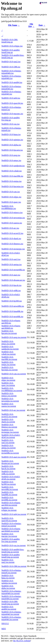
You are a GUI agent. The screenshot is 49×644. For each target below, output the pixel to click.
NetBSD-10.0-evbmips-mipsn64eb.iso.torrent (11, 592)
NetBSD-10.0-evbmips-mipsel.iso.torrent (11, 524)
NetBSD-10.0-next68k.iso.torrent (9, 498)
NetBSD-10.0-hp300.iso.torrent (8, 483)
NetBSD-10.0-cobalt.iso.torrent (8, 353)
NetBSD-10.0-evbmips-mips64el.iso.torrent (11, 618)
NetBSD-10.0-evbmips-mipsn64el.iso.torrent (11, 613)
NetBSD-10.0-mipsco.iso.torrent (9, 394)
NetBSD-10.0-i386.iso (10, 67)
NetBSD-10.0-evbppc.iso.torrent (9, 509)
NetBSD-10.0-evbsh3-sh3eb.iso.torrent (10, 478)
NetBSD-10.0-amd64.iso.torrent (8, 608)
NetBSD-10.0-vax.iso (10, 124)
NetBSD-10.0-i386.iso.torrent (13, 566)
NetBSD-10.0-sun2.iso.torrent (8, 561)
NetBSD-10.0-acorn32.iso (12, 233)
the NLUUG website (21, 641)
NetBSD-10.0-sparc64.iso (12, 103)
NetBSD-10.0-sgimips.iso (12, 140)
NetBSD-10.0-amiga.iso (11, 264)
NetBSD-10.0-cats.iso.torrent (13, 374)
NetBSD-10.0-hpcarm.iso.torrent (9, 332)
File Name (12, 25)
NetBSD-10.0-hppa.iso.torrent (8, 576)
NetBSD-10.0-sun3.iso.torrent (8, 441)
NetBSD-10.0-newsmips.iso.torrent (10, 400)
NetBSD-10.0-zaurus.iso (11, 223)
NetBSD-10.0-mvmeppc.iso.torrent (10, 431)
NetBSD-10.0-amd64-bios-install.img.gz (12, 56)
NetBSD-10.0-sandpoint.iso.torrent (10, 347)
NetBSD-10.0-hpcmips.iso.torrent (9, 368)
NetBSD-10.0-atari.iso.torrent (13, 457)
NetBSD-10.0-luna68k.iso (12, 311)
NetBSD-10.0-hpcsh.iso (11, 285)
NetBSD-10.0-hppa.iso (11, 134)
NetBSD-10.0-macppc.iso (12, 114)
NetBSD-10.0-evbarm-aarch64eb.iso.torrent (11, 530)
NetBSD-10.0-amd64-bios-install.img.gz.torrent (12, 550)
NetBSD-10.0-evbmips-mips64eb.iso (11, 77)
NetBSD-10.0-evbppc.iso (12, 46)
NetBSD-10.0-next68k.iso (12, 316)
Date (41, 25)
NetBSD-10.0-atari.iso (10, 275)
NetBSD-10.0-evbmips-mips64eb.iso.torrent (11, 597)
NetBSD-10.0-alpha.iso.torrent (8, 587)
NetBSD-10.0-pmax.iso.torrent (8, 342)
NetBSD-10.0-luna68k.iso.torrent (9, 493)
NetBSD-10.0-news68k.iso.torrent (9, 488)
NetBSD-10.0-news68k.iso (12, 306)
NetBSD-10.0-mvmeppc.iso (13, 249)
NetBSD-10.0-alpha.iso (11, 145)
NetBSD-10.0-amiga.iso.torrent (8, 446)
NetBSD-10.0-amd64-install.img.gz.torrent (10, 556)
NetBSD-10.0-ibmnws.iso (12, 244)
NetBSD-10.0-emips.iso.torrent (8, 363)
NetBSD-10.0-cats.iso (10, 192)
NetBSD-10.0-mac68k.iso (12, 176)
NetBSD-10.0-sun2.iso (11, 61)
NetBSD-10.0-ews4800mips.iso (8, 207)
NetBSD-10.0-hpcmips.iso (12, 186)
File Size (30, 25)
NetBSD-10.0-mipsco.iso (12, 212)
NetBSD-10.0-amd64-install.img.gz (10, 51)
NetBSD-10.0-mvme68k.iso (13, 270)
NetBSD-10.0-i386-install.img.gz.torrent (10, 602)
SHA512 (5, 623)
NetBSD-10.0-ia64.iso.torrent (13, 514)
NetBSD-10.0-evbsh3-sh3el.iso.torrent (10, 436)
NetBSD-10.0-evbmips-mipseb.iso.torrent (11, 571)
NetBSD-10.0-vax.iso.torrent (13, 545)
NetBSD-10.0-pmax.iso (11, 160)
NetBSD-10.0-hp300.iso (11, 301)
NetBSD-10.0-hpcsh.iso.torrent (8, 467)
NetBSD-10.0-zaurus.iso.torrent (8, 405)
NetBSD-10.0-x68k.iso (11, 290)
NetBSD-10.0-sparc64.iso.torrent (9, 519)
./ (1, 30)
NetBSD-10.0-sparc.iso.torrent (8, 384)
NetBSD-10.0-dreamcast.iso (13, 280)
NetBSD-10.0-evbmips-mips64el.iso (11, 93)
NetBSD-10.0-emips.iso (11, 181)
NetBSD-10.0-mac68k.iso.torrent (9, 358)
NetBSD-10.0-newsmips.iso (13, 218)
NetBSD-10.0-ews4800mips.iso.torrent (11, 389)
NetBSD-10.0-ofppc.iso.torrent (8, 379)
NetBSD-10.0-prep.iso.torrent (13, 337)
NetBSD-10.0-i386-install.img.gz (9, 41)
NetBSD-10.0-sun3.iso (11, 259)
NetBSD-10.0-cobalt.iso (11, 171)
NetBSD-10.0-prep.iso (10, 155)
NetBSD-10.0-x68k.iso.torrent (8, 472)
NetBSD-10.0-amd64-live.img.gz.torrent (10, 540)
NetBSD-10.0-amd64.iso (11, 82)
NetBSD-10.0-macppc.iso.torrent (9, 535)
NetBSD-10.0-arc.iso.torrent (13, 410)
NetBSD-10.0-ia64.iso (10, 98)
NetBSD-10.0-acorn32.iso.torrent (9, 415)
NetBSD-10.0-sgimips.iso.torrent (9, 582)
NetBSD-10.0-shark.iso (11, 238)
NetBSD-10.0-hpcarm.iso (12, 150)
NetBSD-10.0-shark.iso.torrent (8, 420)
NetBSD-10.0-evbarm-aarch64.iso (11, 321)
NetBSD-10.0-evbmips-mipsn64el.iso (11, 87)
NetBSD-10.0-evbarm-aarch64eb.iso (11, 327)
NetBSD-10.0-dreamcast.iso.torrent (10, 462)
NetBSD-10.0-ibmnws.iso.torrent (9, 426)
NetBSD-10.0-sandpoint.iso (13, 166)
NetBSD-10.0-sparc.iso (11, 202)
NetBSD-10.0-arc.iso (10, 228)
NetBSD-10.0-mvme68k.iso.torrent (10, 452)
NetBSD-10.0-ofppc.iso (11, 197)
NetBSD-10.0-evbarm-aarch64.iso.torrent (11, 504)
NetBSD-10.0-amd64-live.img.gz (10, 119)
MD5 (3, 629)
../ (2, 35)
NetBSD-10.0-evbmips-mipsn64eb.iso (11, 72)
